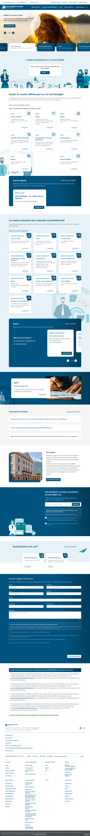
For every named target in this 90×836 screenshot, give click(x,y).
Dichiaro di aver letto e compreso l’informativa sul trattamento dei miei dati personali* (30, 632)
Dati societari (35, 728)
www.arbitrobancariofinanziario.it (22, 678)
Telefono (48, 591)
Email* (10, 597)
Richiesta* (11, 610)
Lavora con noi (83, 2)
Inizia (44, 72)
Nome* (11, 585)
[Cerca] (87, 7)
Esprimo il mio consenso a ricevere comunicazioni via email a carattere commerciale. (30, 642)
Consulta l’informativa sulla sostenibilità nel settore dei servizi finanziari (34, 715)
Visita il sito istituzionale (7, 2)
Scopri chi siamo (53, 479)
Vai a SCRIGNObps (21, 2)
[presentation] (56, 530)
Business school (33, 2)
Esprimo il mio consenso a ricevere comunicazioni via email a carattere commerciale (63, 524)
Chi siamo (64, 2)
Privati (13, 113)
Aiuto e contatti (72, 2)
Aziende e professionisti (17, 235)
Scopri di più (9, 25)
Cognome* (49, 585)
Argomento (49, 604)
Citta (10, 591)
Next (13, 33)
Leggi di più (66, 353)
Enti (16, 383)
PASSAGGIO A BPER (55, 2)
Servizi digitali (19, 193)
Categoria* (12, 604)
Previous (5, 33)
